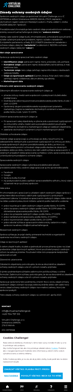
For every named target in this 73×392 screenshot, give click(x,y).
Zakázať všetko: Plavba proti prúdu (27, 369)
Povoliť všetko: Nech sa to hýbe (41, 376)
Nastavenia (11, 376)
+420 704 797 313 (11, 314)
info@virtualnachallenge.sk (16, 311)
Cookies (54, 348)
